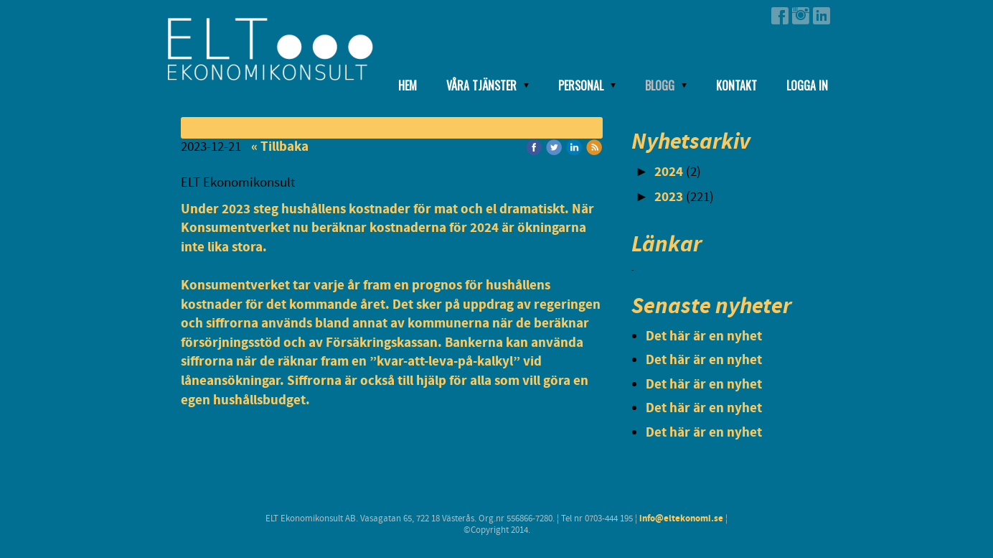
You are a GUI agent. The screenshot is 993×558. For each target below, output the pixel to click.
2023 (668, 197)
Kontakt (736, 85)
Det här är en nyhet (704, 336)
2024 (668, 172)
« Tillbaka (280, 147)
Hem (407, 85)
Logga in (807, 85)
